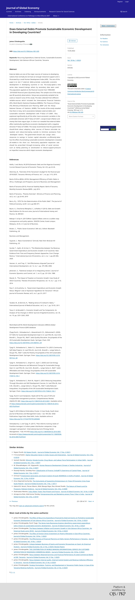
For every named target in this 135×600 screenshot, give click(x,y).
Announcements (40, 12)
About (55, 16)
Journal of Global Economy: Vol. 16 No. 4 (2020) (77, 492)
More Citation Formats (76, 116)
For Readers (104, 38)
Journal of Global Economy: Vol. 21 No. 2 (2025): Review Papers (43, 547)
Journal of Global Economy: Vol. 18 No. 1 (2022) (30, 536)
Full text (73, 41)
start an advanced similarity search (31, 506)
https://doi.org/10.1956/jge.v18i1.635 (26, 51)
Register (120, 2)
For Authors (104, 42)
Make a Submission (108, 26)
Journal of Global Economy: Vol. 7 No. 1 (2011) (41, 484)
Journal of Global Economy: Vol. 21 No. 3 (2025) (51, 568)
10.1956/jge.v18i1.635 (76, 112)
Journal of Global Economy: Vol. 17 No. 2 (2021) (54, 452)
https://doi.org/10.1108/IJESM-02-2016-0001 (45, 432)
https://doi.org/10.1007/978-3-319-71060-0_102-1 (38, 391)
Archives (18, 12)
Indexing (28, 12)
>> (14, 572)
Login (127, 2)
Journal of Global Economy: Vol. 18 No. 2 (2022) (68, 526)
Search (124, 12)
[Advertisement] (106, 85)
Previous (15, 501)
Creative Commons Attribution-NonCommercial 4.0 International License (81, 91)
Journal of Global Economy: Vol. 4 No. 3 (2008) (51, 489)
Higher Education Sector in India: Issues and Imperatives (46, 455)
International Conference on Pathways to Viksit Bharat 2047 (29, 16)
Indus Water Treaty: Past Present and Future (44, 492)
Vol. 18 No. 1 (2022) (30, 23)
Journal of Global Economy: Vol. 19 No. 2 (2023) (51, 531)
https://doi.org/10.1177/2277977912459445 (24, 419)
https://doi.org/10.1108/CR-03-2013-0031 (35, 401)
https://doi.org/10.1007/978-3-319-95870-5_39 (25, 343)
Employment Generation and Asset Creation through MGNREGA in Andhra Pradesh (50, 476)
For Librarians (104, 45)
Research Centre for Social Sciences (61, 12)
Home (11, 23)
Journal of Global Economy (22, 8)
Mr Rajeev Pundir (30, 452)
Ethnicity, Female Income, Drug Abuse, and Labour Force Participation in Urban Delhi (56, 460)
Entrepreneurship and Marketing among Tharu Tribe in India (62, 494)
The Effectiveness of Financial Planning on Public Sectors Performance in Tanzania (58, 539)
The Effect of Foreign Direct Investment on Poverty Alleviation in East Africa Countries (59, 534)
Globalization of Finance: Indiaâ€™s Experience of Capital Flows (59, 470)
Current (9, 12)
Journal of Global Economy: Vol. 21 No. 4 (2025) (39, 563)
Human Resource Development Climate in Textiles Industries (61, 465)
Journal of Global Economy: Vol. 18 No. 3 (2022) (71, 520)
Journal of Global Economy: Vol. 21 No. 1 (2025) (43, 557)
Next (90, 501)
